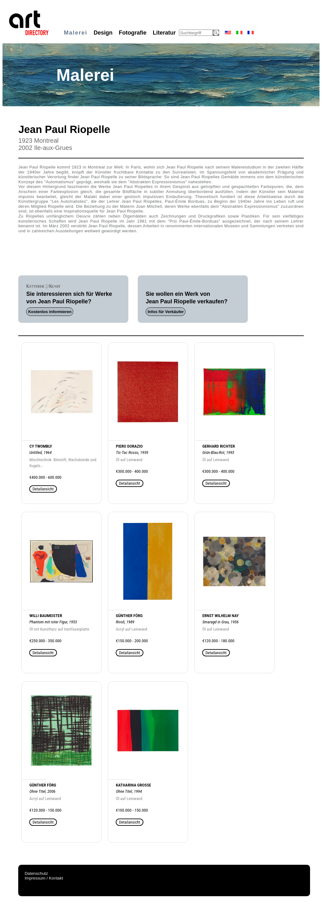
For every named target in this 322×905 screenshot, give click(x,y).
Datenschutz (36, 873)
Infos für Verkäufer (165, 311)
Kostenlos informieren (49, 311)
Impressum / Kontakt (44, 878)
